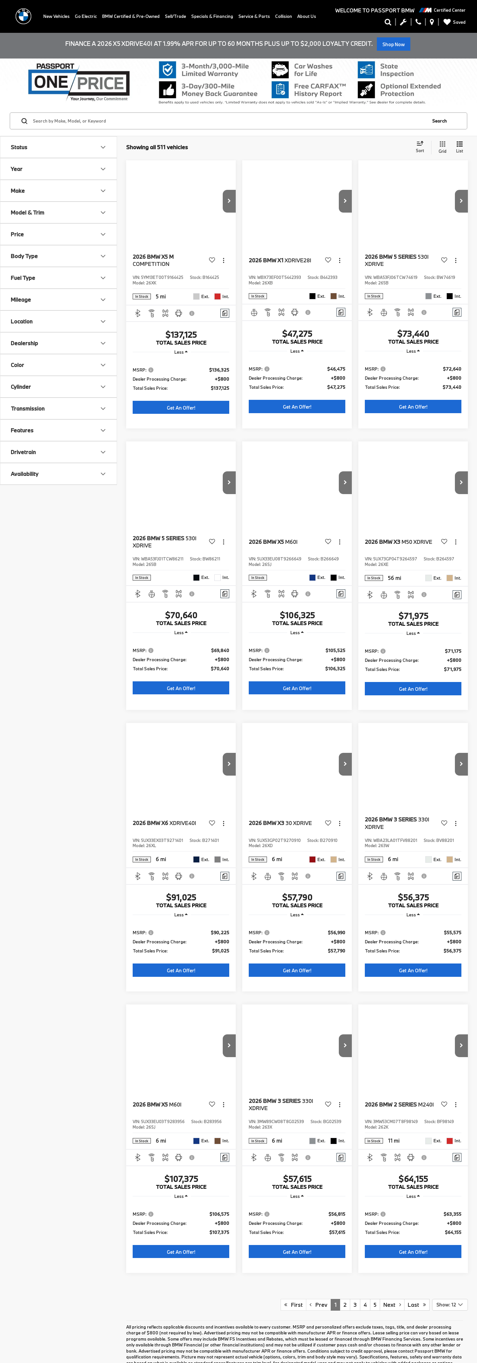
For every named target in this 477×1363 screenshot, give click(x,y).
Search (439, 121)
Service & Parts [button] (254, 16)
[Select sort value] (422, 147)
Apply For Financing (22, 1016)
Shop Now (393, 44)
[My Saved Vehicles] (453, 22)
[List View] (459, 147)
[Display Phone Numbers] (418, 23)
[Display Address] (432, 23)
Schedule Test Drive (21, 1022)
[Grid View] (441, 147)
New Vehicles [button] (56, 16)
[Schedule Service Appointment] (403, 23)
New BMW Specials (20, 1009)
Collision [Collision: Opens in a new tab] (283, 16)
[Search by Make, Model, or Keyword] (229, 121)
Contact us (18, 1337)
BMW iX (21, 1108)
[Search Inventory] (388, 23)
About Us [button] (306, 16)
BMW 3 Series (28, 1069)
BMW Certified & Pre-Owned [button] (131, 16)
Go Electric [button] (86, 16)
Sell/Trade (175, 16)
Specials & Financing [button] (212, 16)
